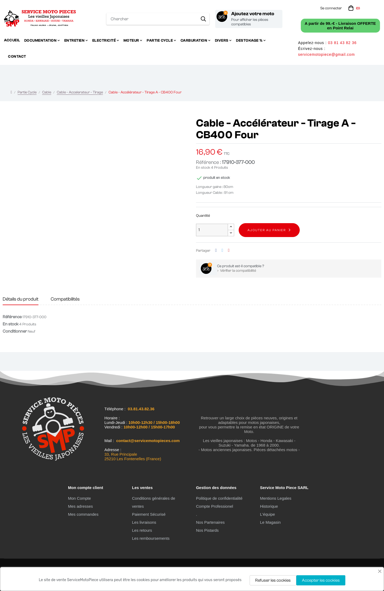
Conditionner (15, 331)
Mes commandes (83, 514)
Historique (269, 506)
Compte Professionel (214, 506)
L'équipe (267, 514)
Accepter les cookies (321, 580)
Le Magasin (270, 522)
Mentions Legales (275, 498)
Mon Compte (79, 498)
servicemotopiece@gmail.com (326, 54)
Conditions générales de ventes (153, 502)
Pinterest (229, 250)
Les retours (142, 530)
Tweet (222, 250)
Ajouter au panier (266, 230)
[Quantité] (212, 230)
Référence (12, 316)
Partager (216, 250)
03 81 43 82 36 (342, 43)
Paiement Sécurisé (149, 514)
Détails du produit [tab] (20, 299)
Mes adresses (80, 506)
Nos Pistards (207, 530)
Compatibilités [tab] (65, 299)
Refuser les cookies (273, 580)
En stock (203, 168)
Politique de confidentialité (219, 498)
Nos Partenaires (210, 522)
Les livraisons (144, 522)
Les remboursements (151, 538)
